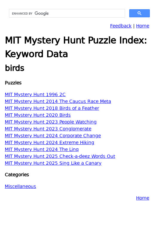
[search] (66, 13)
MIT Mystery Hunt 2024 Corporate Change (53, 136)
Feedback (121, 26)
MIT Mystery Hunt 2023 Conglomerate (48, 129)
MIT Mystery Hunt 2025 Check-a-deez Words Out (60, 156)
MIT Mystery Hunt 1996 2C (35, 95)
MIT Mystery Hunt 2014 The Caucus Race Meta (58, 101)
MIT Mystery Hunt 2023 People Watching (51, 122)
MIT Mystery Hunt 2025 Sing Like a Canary (53, 163)
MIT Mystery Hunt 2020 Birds (38, 115)
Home (142, 26)
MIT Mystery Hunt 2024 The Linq (42, 150)
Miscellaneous (20, 187)
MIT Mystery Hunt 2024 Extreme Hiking (49, 143)
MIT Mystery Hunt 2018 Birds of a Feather (52, 108)
